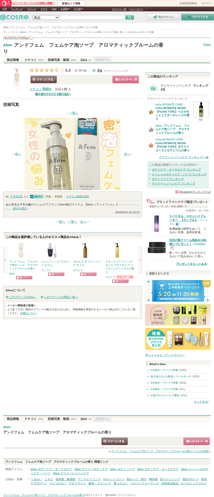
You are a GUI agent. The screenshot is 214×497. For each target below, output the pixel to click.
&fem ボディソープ (122, 469)
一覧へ (73, 113)
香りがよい (121, 483)
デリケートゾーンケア (116, 71)
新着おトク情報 (71, 3)
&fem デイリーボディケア (91, 469)
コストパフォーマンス (144, 483)
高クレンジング (170, 479)
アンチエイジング (89, 479)
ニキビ (49, 479)
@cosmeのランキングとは (195, 191)
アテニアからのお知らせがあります (125, 277)
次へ (127, 154)
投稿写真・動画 (62, 60)
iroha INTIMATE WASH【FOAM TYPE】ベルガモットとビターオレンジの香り (172, 113)
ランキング (17, 9)
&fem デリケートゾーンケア (71, 473)
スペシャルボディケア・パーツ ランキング (179, 174)
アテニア (110, 277)
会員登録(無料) (188, 3)
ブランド (31, 9)
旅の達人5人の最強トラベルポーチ (170, 376)
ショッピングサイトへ (125, 79)
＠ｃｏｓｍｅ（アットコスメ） (165, 355)
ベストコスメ (136, 9)
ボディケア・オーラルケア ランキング (176, 169)
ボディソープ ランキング (168, 179)
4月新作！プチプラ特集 (164, 389)
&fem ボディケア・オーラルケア (51, 469)
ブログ (44, 9)
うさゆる (16, 196)
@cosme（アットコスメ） (121, 495)
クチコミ (33, 60)
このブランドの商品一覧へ (61, 297)
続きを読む (20, 208)
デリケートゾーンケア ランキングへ (182, 157)
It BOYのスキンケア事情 (164, 395)
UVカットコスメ (113, 479)
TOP (4, 9)
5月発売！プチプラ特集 (164, 382)
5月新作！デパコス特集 (164, 370)
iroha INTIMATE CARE (169, 104)
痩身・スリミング (99, 483)
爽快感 (153, 479)
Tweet (207, 44)
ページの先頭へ (161, 451)
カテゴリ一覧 (119, 9)
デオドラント (77, 483)
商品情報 (13, 60)
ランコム (46, 270)
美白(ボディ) (191, 479)
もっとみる (201, 401)
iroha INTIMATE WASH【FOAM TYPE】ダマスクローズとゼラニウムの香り (172, 147)
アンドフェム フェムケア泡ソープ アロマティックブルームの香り (172, 129)
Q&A (54, 9)
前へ (18, 154)
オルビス (78, 270)
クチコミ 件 (40, 89)
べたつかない (57, 483)
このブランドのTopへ (22, 297)
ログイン (206, 3)
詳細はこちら (28, 313)
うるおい (36, 479)
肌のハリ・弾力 (137, 479)
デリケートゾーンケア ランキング (173, 183)
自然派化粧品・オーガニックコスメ (184, 483)
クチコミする (44, 79)
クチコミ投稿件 (77, 196)
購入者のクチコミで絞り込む (52, 94)
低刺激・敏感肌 (65, 479)
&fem (7, 45)
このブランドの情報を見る (18, 38)
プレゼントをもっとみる (191, 264)
